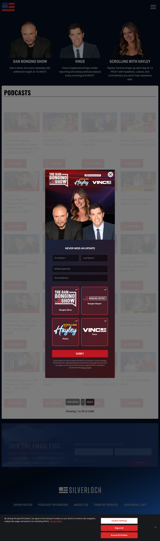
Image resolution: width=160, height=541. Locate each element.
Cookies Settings (119, 521)
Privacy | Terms (86, 368)
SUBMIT (80, 353)
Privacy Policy (56, 521)
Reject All (119, 528)
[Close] (110, 174)
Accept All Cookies (119, 535)
